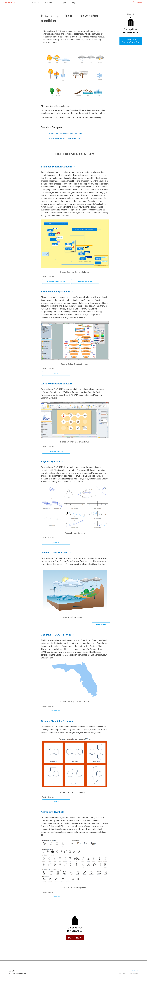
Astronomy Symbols (52, 812)
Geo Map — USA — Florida (56, 634)
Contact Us (134, 970)
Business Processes (85, 281)
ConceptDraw (9, 2)
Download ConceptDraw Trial (131, 40)
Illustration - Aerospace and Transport (65, 134)
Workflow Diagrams (56, 451)
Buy (73, 2)
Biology (56, 373)
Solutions (49, 2)
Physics (56, 542)
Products (35, 2)
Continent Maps (56, 711)
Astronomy (56, 897)
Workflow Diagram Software (56, 383)
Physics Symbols (50, 461)
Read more (101, 624)
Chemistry (56, 801)
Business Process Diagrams (56, 281)
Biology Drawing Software (55, 291)
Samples (63, 2)
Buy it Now (75, 938)
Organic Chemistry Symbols (57, 721)
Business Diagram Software (56, 166)
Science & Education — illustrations (64, 138)
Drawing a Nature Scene (54, 552)
